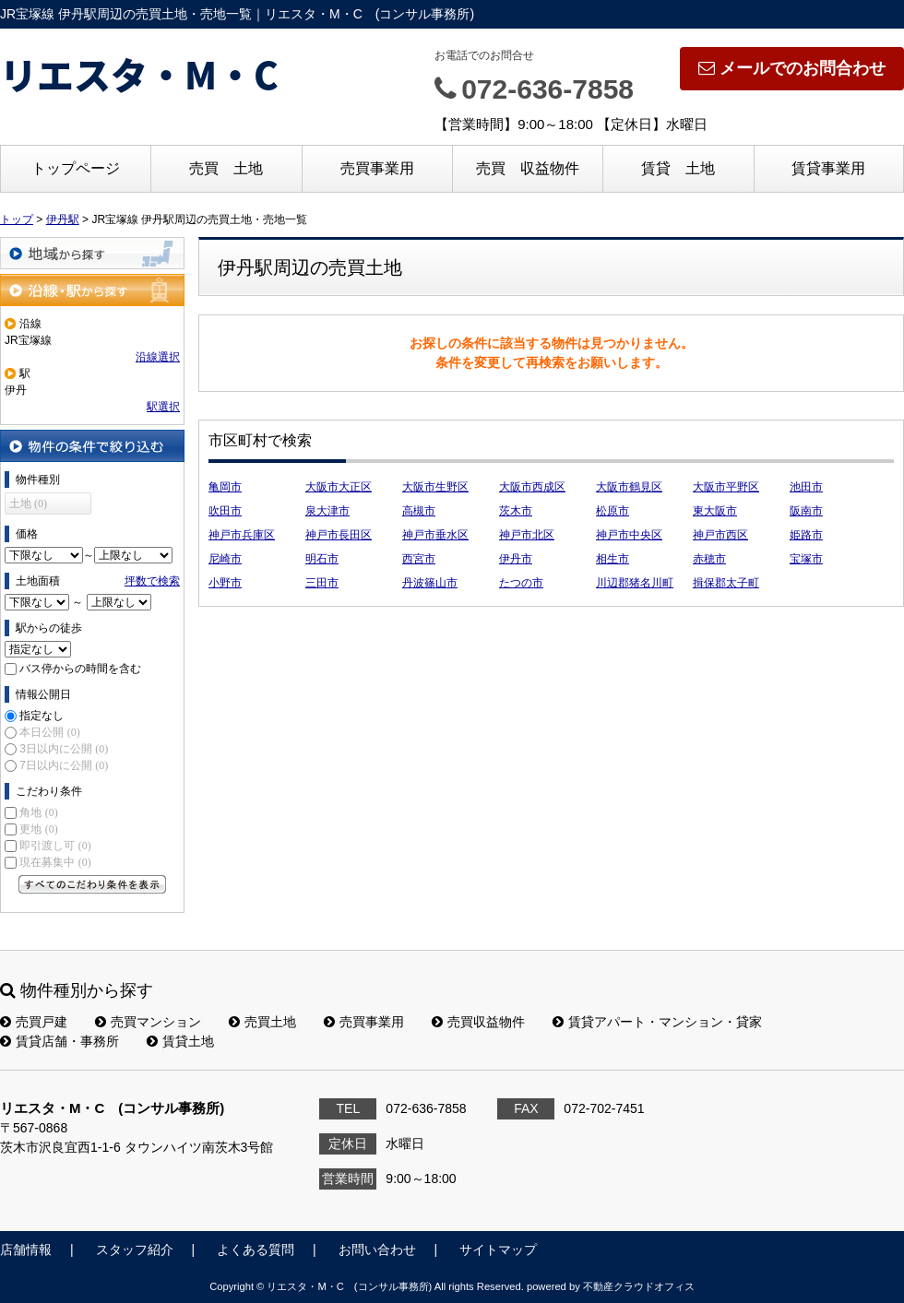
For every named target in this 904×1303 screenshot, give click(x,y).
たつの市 (521, 582)
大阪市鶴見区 (629, 486)
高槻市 (418, 510)
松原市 (612, 510)
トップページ (75, 168)
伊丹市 (515, 558)
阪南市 (806, 510)
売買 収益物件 (527, 168)
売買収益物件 (478, 1021)
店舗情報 (26, 1249)
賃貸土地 (180, 1041)
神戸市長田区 (338, 534)
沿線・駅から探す (92, 290)
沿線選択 (158, 356)
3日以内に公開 (63, 748)
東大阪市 (715, 510)
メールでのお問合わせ (792, 68)
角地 (38, 812)
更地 (38, 829)
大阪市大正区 (338, 486)
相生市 (612, 558)
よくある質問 (255, 1249)
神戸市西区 (720, 534)
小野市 (225, 582)
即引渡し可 (54, 845)
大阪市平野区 (726, 486)
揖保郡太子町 (726, 582)
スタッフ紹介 (134, 1249)
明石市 (322, 558)
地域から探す (92, 253)
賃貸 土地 (678, 168)
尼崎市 (225, 558)
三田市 (322, 582)
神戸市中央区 (629, 534)
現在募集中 (54, 862)
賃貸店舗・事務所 (59, 1041)
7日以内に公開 (63, 765)
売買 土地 (226, 168)
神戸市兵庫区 (241, 534)
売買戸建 (33, 1021)
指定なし (41, 715)
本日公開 (49, 732)
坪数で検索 (152, 581)
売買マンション (148, 1021)
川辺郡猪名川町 (634, 582)
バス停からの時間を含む (80, 668)
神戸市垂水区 (435, 534)
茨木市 (515, 510)
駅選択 (163, 406)
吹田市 (225, 510)
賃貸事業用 (828, 168)
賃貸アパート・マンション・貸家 (657, 1021)
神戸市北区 (526, 534)
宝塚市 (806, 558)
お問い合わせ (377, 1249)
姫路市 (806, 534)
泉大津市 (327, 510)
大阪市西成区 (532, 486)
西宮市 (418, 558)
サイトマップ (498, 1249)
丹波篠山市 (430, 582)
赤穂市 (709, 558)
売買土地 (262, 1021)
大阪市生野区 (435, 486)
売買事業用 (377, 168)
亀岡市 (225, 486)
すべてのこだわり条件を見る (92, 884)
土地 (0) (28, 503)
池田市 (806, 486)
